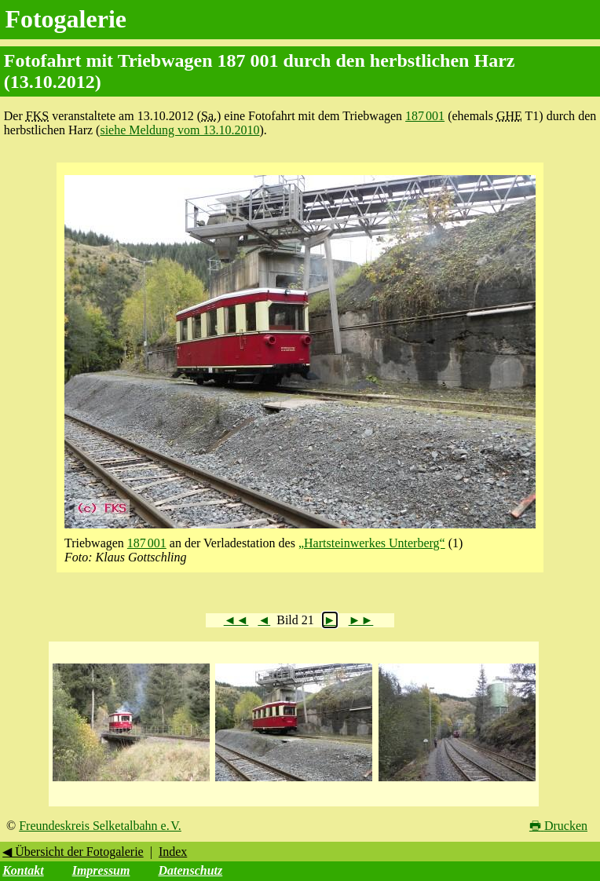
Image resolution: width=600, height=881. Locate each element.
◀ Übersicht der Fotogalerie (73, 851)
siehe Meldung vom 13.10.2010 (179, 130)
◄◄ (236, 620)
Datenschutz (190, 870)
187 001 (425, 115)
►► (361, 620)
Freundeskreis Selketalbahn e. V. (100, 825)
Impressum (101, 870)
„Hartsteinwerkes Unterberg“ (371, 543)
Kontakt (22, 870)
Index (173, 851)
